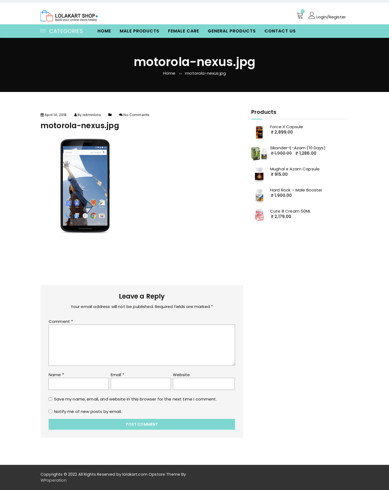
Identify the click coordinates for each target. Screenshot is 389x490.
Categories (62, 31)
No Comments (136, 114)
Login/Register (327, 15)
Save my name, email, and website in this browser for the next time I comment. (135, 399)
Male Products (139, 31)
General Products (232, 31)
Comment (61, 321)
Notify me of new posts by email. (88, 411)
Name (56, 375)
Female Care (183, 31)
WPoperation (53, 480)
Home (104, 31)
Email (117, 375)
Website (181, 375)
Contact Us (280, 31)
